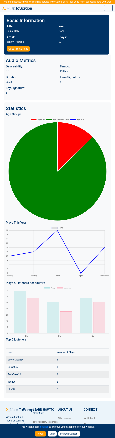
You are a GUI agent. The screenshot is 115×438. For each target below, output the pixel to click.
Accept (40, 433)
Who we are (64, 418)
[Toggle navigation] (108, 8)
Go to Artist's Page (18, 48)
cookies (44, 426)
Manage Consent (69, 433)
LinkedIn (90, 418)
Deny (52, 433)
